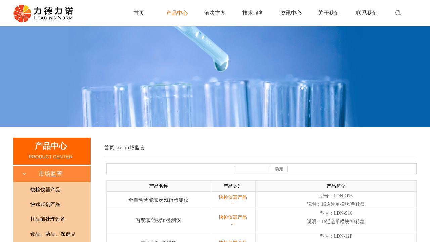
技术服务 (253, 13)
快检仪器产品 (233, 197)
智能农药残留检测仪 (158, 220)
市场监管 (135, 147)
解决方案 (215, 13)
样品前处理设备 (48, 219)
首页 (139, 13)
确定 (279, 169)
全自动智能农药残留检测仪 (158, 200)
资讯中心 (291, 13)
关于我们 (329, 13)
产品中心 (177, 13)
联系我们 (367, 13)
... (233, 202)
